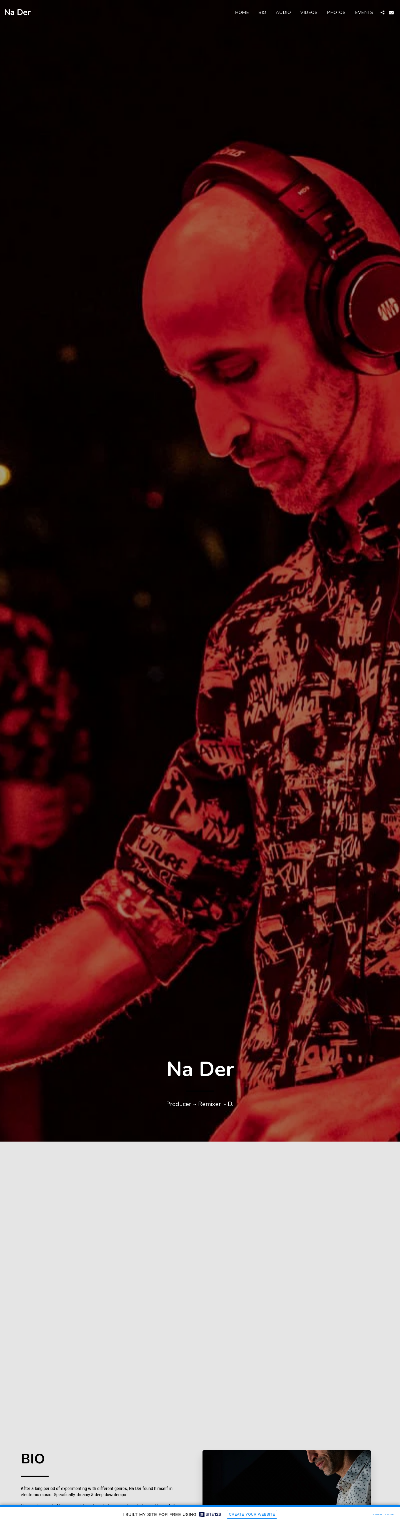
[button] (382, 12)
